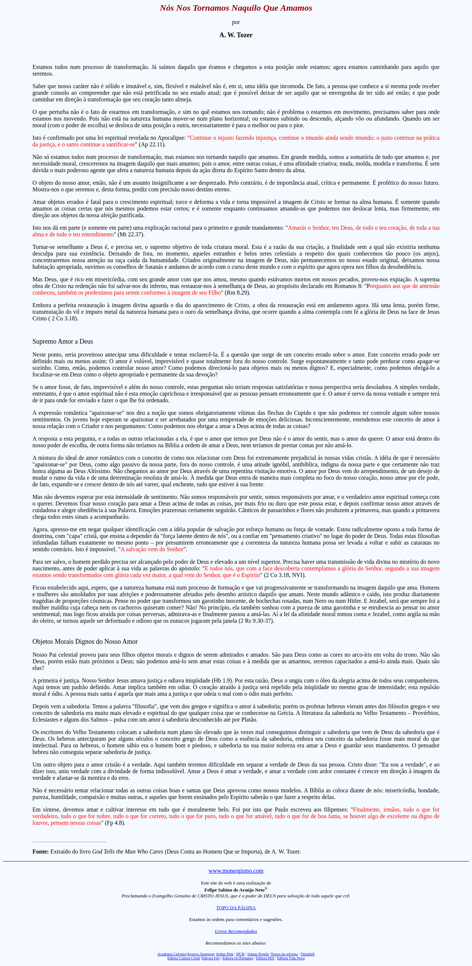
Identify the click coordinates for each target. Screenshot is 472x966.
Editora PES (265, 958)
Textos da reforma (284, 954)
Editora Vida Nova (291, 958)
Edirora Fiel (210, 958)
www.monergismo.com (236, 871)
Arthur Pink (224, 954)
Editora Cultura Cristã (183, 958)
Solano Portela (258, 954)
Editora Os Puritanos (237, 958)
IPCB (240, 954)
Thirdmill (308, 954)
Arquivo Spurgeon (200, 954)
